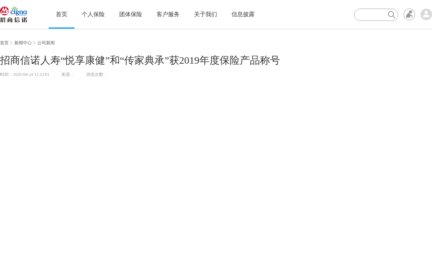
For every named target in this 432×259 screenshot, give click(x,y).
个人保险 (93, 14)
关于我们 (205, 14)
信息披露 (243, 14)
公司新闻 (46, 42)
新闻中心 (23, 42)
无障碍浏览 (409, 14)
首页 (61, 14)
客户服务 (168, 14)
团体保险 (130, 14)
